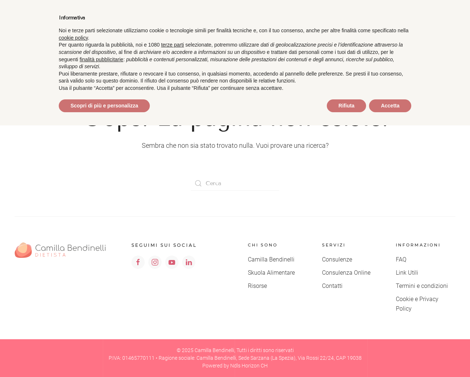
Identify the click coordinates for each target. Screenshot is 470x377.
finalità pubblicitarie (101, 59)
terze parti (172, 45)
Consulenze (337, 259)
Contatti (332, 285)
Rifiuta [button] (347, 106)
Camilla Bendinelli (271, 259)
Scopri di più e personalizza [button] (104, 106)
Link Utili (407, 272)
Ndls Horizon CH (249, 366)
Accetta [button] (390, 106)
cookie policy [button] (73, 38)
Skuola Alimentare (271, 272)
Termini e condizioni (422, 285)
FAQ (401, 259)
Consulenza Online (346, 272)
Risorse (257, 285)
